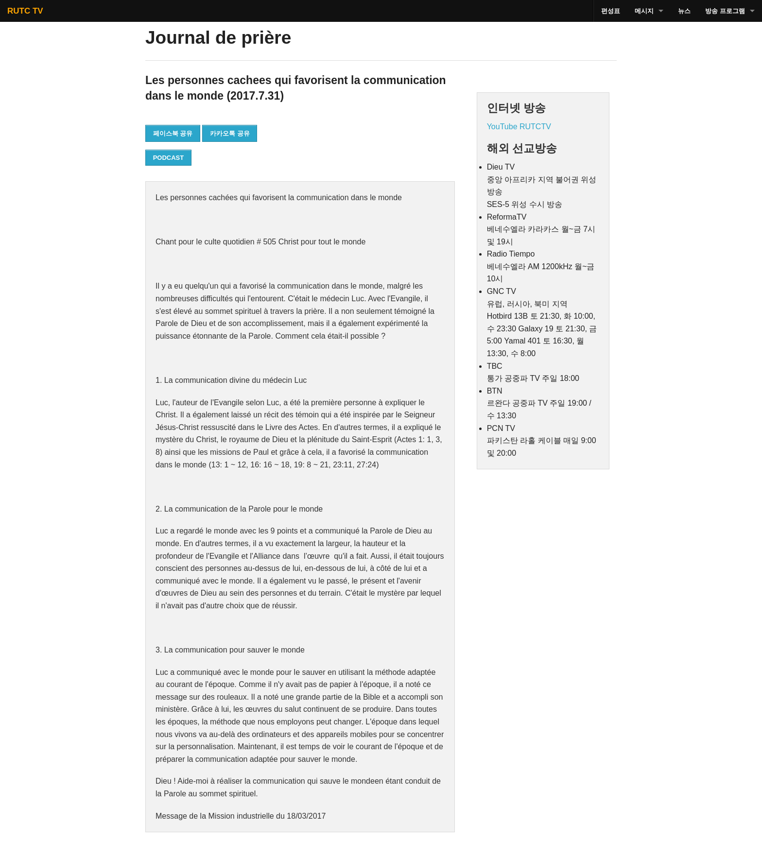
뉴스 (684, 11)
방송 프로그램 (725, 11)
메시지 (644, 11)
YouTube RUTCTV (519, 126)
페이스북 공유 (173, 133)
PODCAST (168, 157)
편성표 (610, 11)
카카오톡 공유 (230, 133)
